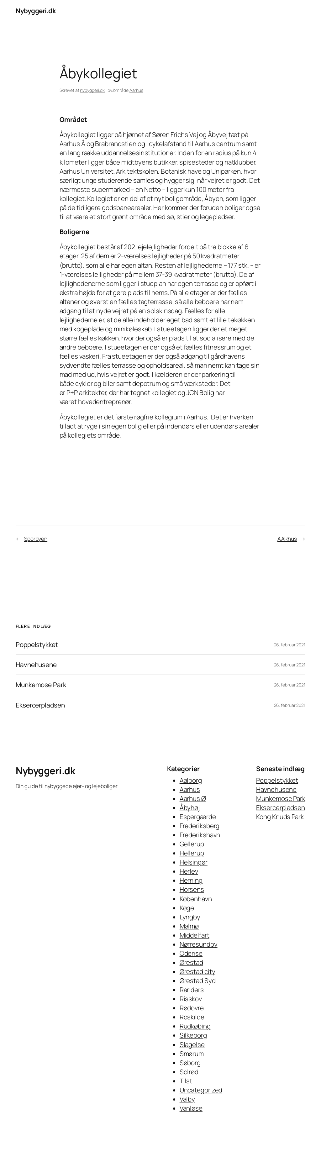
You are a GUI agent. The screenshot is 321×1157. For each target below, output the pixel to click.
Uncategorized (201, 1090)
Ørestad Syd (198, 980)
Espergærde (198, 816)
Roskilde (192, 1016)
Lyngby (190, 916)
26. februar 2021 (289, 645)
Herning (191, 880)
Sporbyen (35, 538)
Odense (191, 953)
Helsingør (194, 862)
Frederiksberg (200, 825)
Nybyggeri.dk (35, 10)
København (196, 898)
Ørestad (191, 962)
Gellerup (192, 843)
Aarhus (136, 90)
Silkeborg (193, 1035)
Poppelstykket (37, 644)
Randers (192, 989)
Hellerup (192, 853)
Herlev (189, 871)
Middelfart (194, 935)
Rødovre (192, 1007)
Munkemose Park (41, 684)
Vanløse (191, 1108)
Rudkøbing (195, 1026)
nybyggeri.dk (92, 90)
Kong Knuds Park (280, 816)
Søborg (190, 1062)
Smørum (192, 1053)
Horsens (192, 889)
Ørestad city (197, 971)
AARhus (287, 538)
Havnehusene (36, 664)
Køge (187, 907)
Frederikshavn (200, 834)
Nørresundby (199, 944)
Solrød (189, 1071)
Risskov (191, 998)
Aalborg (191, 780)
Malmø (189, 926)
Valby (187, 1099)
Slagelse (192, 1044)
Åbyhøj (190, 807)
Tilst (186, 1080)
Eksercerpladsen (40, 705)
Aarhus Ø (193, 798)
